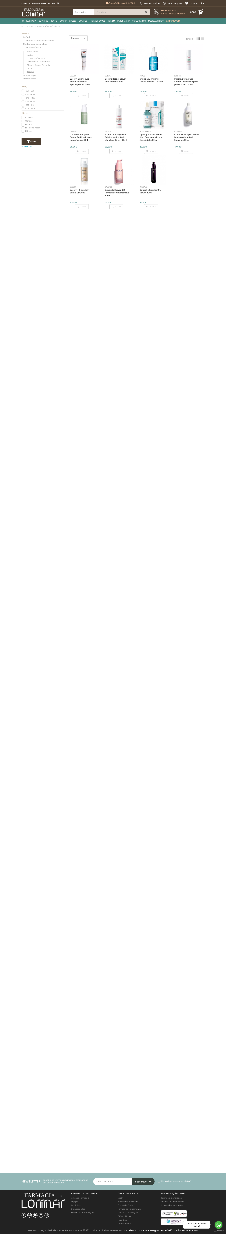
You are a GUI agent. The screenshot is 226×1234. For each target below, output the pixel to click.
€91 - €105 (30, 108)
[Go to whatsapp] (218, 1225)
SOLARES (83, 20)
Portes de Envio (125, 1205)
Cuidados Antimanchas (35, 44)
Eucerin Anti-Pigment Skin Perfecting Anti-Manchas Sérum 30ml (116, 137)
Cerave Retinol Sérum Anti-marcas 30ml (115, 80)
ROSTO (54, 20)
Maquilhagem (30, 75)
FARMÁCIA (31, 20)
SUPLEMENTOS (139, 20)
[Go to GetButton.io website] (219, 1231)
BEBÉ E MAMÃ (123, 20)
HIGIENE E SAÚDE (97, 20)
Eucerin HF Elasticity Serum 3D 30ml (80, 191)
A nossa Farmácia (150, 3)
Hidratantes (32, 51)
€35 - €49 (30, 94)
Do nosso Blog (78, 1208)
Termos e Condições (171, 1197)
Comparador (124, 1223)
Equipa (74, 1201)
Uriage (28, 131)
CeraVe (29, 121)
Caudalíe (29, 117)
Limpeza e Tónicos (36, 58)
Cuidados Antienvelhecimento (38, 40)
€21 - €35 (29, 91)
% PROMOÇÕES (173, 20)
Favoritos (191, 3)
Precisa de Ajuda (172, 3)
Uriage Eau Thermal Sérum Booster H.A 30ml (151, 80)
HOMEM (111, 20)
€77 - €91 (29, 105)
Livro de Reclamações (172, 1205)
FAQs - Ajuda (124, 1216)
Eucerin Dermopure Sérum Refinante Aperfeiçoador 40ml (80, 81)
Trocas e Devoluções (128, 1212)
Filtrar (33, 141)
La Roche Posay (32, 127)
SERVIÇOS (43, 20)
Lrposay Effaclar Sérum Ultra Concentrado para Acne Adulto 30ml (151, 137)
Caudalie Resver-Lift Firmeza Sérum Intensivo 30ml (117, 192)
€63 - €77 (30, 101)
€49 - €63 (30, 98)
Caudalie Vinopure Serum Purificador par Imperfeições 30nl (81, 137)
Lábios (30, 55)
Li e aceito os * (176, 1181)
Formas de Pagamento (129, 1208)
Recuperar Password (128, 1201)
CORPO (63, 20)
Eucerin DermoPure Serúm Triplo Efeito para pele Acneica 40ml (186, 81)
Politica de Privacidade (172, 1201)
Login (120, 1197)
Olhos (29, 68)
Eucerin (28, 124)
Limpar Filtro (27, 147)
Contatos (75, 1205)
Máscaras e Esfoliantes (38, 61)
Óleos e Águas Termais (38, 65)
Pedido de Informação (82, 1212)
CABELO (72, 20)
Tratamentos (29, 79)
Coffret (26, 37)
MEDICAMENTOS (156, 20)
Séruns (30, 72)
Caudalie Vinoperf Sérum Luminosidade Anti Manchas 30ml (186, 137)
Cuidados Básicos (32, 47)
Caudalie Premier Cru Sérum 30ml (150, 191)
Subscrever (143, 1181)
